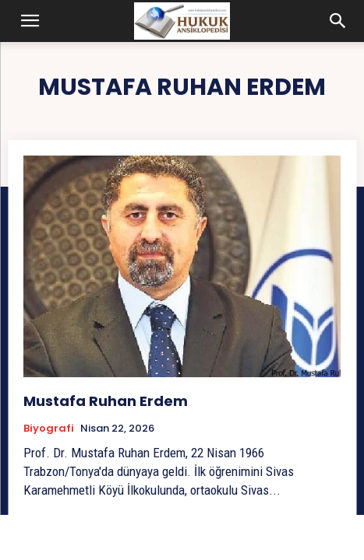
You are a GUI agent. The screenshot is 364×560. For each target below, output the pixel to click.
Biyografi (48, 428)
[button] (30, 21)
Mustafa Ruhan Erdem (105, 401)
